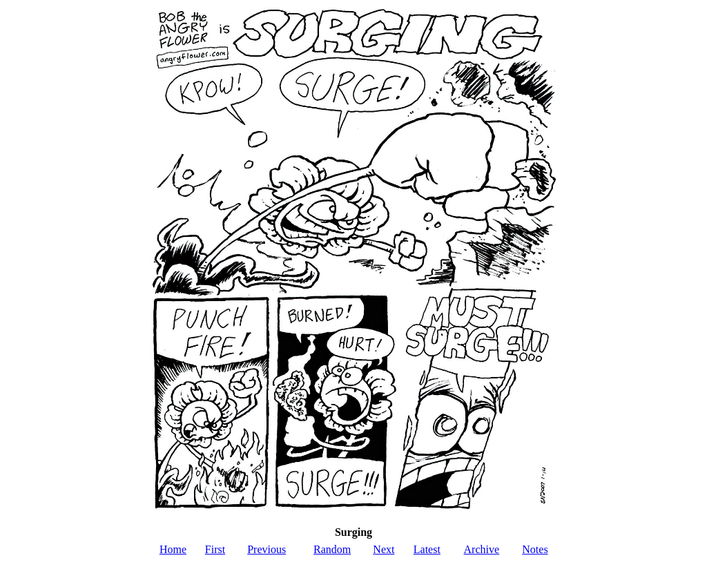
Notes (535, 549)
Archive (482, 549)
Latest (427, 549)
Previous (266, 549)
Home (172, 549)
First (215, 549)
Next (383, 549)
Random (332, 549)
